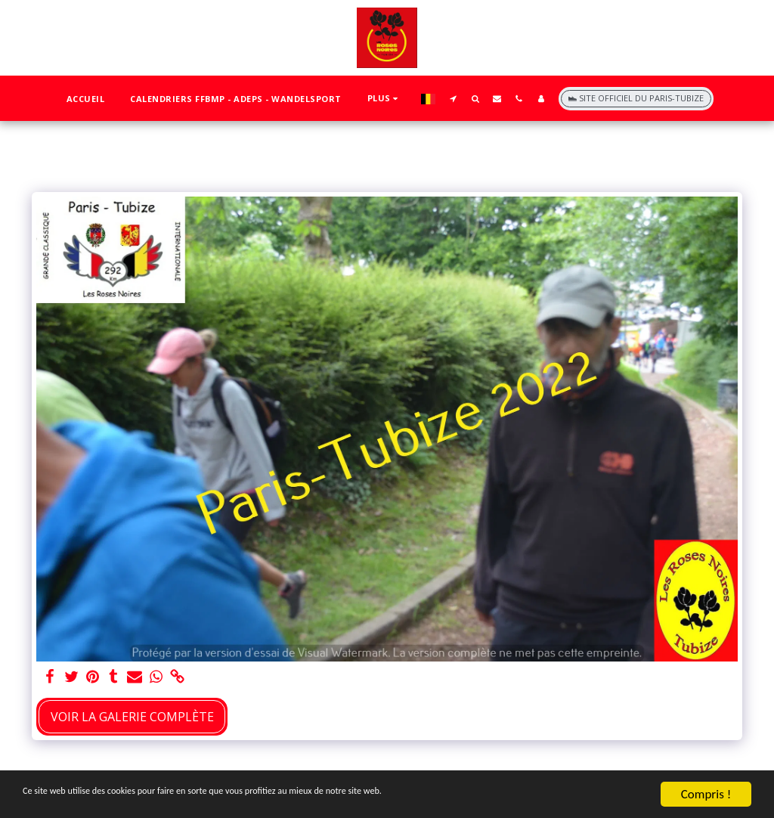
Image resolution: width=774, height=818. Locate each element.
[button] (453, 98)
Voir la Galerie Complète (132, 716)
